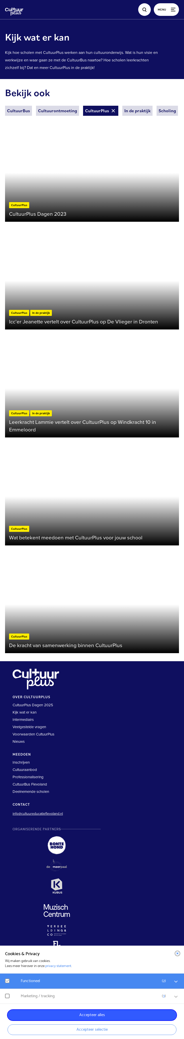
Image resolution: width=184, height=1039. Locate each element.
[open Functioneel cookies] (176, 982)
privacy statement (58, 966)
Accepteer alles (92, 1015)
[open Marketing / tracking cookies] (176, 997)
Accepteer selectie (92, 1029)
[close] (177, 953)
